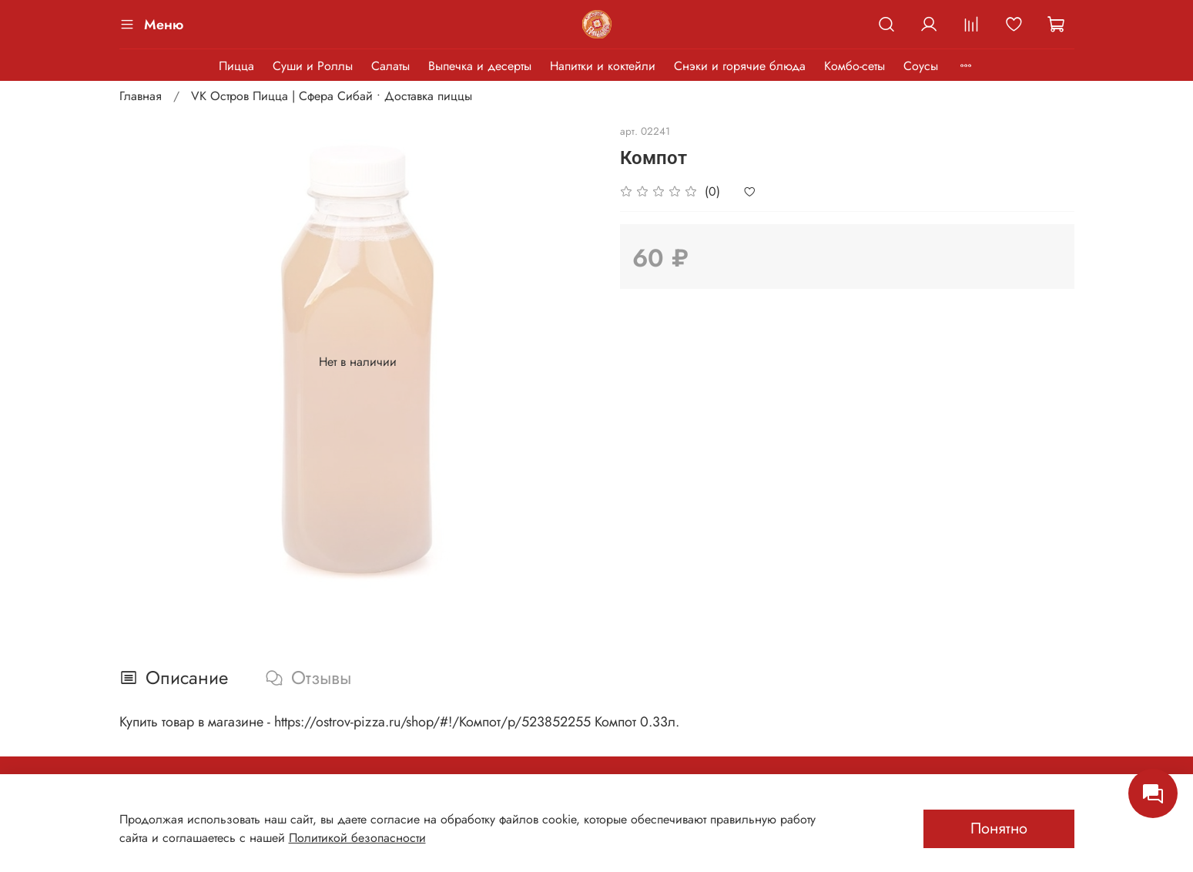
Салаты (390, 66)
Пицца (236, 66)
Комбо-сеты (854, 66)
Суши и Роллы (313, 66)
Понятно (998, 828)
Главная (140, 96)
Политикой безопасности (357, 838)
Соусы (920, 66)
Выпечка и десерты (479, 66)
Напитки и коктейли (602, 66)
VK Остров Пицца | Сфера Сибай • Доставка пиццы (331, 96)
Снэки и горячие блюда (740, 66)
